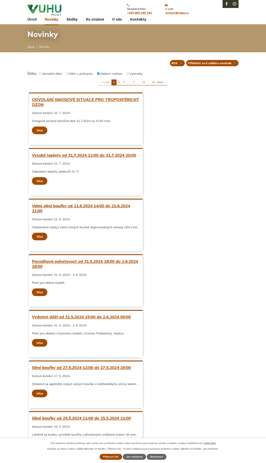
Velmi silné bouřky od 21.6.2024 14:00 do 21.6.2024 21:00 (71, 160)
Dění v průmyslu (81, 76)
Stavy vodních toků (41, 427)
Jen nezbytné (134, 456)
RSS (177, 65)
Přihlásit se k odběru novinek (212, 65)
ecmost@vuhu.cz (117, 421)
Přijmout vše (111, 456)
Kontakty (138, 21)
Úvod (31, 21)
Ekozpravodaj (37, 421)
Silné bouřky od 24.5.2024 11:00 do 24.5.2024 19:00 (178, 271)
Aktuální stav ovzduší (43, 415)
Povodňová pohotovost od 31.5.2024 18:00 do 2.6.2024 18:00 (178, 160)
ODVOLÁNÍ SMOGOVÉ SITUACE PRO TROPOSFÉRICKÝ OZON (68, 104)
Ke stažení (95, 21)
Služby (72, 21)
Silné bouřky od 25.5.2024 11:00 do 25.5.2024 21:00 (75, 271)
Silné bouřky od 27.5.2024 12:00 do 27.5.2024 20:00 (178, 215)
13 (143, 84)
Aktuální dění (52, 76)
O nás (117, 21)
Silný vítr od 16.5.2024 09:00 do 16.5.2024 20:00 (180, 324)
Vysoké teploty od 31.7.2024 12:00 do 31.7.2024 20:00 (180, 104)
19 (153, 84)
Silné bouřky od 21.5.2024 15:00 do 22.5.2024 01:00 (75, 327)
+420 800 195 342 (118, 415)
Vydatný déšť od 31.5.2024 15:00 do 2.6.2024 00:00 (75, 215)
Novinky (51, 21)
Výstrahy (136, 76)
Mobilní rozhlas (111, 76)
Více (40, 133)
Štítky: (32, 76)
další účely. (210, 443)
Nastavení (156, 456)
